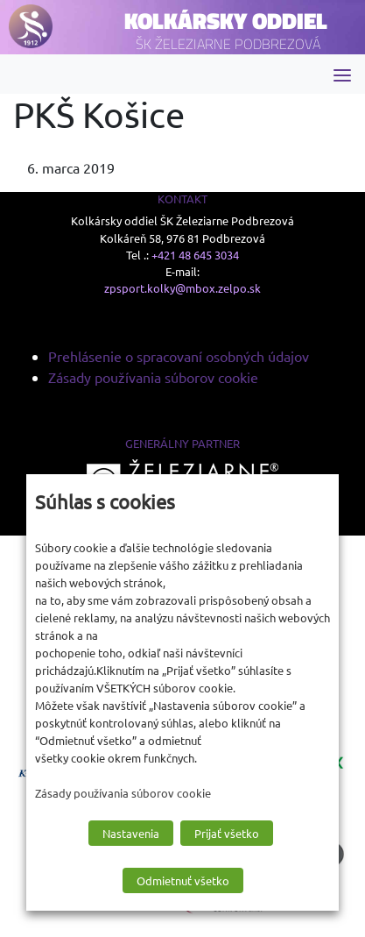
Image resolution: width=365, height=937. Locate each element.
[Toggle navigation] (342, 74)
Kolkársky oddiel (225, 21)
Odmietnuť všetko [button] (183, 880)
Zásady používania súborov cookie (153, 377)
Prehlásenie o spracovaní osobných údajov (178, 356)
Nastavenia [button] (130, 833)
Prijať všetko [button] (226, 833)
